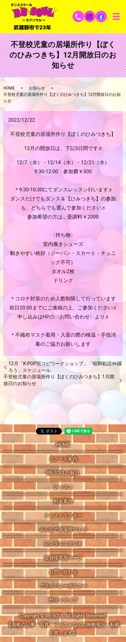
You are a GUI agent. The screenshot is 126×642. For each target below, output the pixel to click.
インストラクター (63, 515)
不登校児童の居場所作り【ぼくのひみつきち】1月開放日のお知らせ (58, 380)
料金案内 (63, 501)
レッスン (63, 487)
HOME (9, 88)
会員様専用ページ (63, 557)
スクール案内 (63, 458)
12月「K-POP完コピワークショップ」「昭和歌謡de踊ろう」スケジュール (65, 367)
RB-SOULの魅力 (63, 473)
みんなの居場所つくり (63, 529)
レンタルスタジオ (63, 543)
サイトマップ (63, 600)
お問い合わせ (63, 571)
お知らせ (37, 88)
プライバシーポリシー (63, 586)
